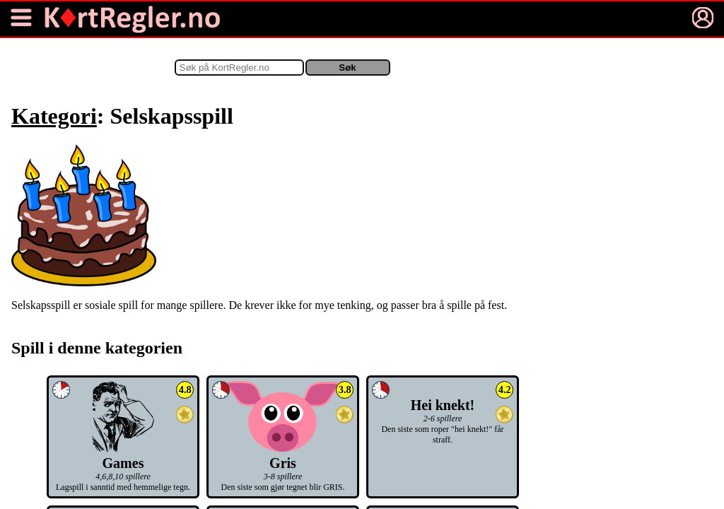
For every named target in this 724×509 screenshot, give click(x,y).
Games (122, 455)
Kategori (54, 116)
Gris (283, 455)
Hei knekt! (443, 405)
